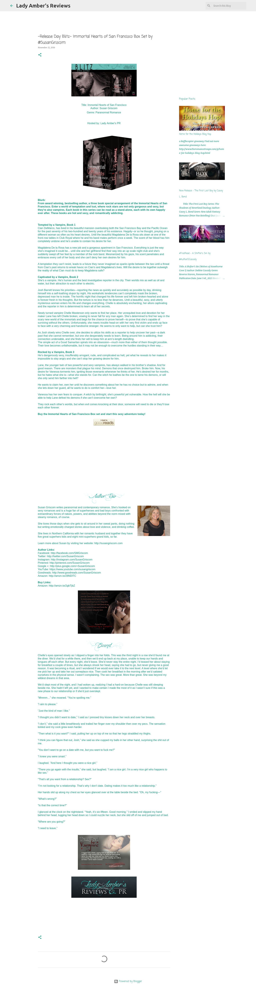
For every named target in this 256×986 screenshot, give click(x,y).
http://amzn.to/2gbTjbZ (62, 585)
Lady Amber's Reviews (43, 5)
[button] (40, 55)
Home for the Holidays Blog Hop (195, 134)
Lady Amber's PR (110, 123)
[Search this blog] (229, 6)
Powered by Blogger (128, 981)
